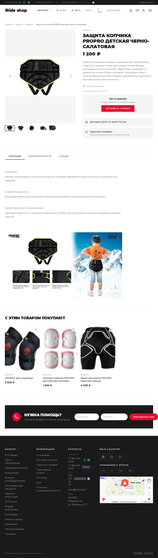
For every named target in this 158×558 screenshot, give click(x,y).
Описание (15, 156)
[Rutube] (111, 457)
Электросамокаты (14, 529)
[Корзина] (150, 10)
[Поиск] (131, 10)
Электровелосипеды (16, 468)
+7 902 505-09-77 (75, 2)
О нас (99, 10)
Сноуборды (11, 514)
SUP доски (11, 501)
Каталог (44, 10)
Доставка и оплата (46, 460)
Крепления (11, 524)
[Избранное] (137, 10)
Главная (9, 24)
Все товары (11, 455)
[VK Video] (120, 457)
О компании (43, 455)
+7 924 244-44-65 (13, 2)
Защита (29, 24)
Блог (89, 10)
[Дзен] (103, 457)
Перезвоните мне (143, 416)
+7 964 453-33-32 (46, 2)
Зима (61, 10)
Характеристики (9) (40, 156)
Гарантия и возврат (47, 464)
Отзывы (64, 156)
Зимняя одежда (13, 519)
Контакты (41, 477)
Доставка (113, 10)
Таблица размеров (93, 86)
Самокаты (10, 534)
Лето (75, 10)
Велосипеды (12, 472)
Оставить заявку (118, 108)
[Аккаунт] (144, 10)
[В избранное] (36, 329)
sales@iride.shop (146, 2)
